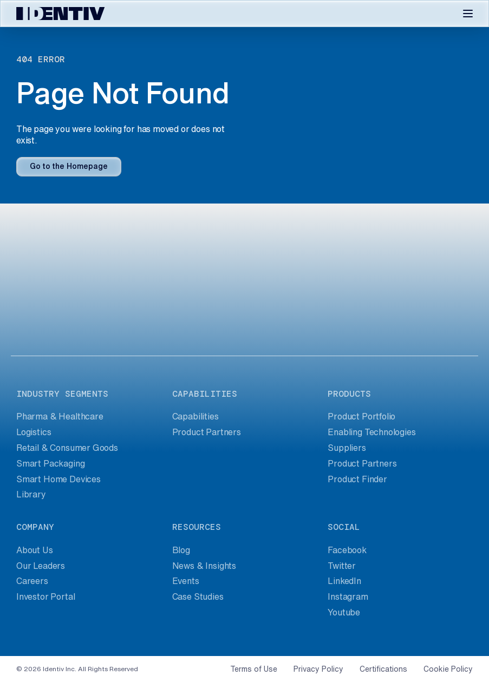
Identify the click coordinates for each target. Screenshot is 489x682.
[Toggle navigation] (468, 13)
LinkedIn (344, 580)
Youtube (344, 612)
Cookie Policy (448, 669)
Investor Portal (45, 596)
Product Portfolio (361, 416)
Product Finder (357, 479)
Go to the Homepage (69, 166)
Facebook (347, 550)
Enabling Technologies (371, 432)
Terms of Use (253, 669)
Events (185, 580)
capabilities (204, 393)
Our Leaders (40, 565)
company (35, 527)
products (349, 393)
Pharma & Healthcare (59, 416)
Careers (32, 580)
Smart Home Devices (58, 479)
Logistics (33, 432)
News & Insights (204, 565)
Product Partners (206, 432)
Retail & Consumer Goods (67, 447)
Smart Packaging (50, 463)
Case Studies (198, 596)
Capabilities (195, 416)
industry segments (62, 393)
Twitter (342, 565)
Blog (181, 550)
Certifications (383, 669)
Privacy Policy (318, 669)
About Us (34, 550)
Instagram (348, 596)
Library (31, 494)
